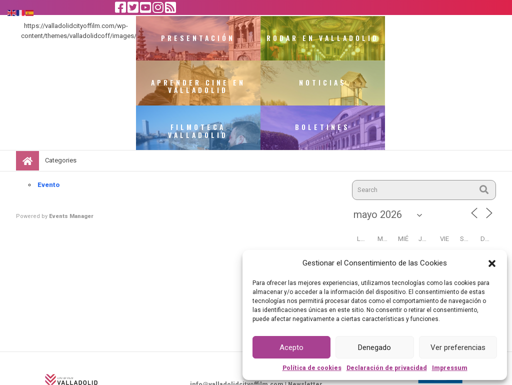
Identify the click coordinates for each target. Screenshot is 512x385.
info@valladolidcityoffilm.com (237, 341)
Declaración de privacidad (386, 368)
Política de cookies (312, 368)
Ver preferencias (458, 347)
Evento (49, 140)
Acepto (292, 347)
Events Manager (71, 173)
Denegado (374, 347)
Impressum (450, 368)
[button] (492, 263)
